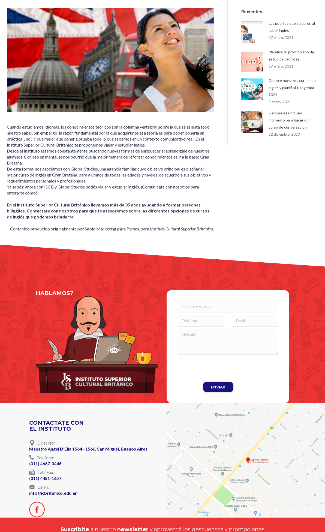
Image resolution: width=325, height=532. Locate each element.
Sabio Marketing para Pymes (112, 228)
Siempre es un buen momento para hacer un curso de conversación (289, 120)
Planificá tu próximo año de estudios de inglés (291, 55)
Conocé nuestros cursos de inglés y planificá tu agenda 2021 (292, 87)
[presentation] (218, 368)
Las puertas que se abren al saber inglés (292, 27)
